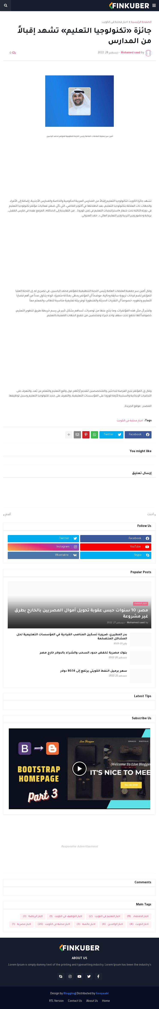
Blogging (69, 993)
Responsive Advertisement (79, 846)
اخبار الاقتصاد (137, 916)
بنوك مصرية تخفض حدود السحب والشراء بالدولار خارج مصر (83, 653)
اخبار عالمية (86, 924)
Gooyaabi (102, 993)
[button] (154, 5)
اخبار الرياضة (33, 916)
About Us (92, 1001)
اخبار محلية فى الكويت (115, 22)
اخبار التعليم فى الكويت (104, 916)
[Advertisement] (80, 169)
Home (106, 1001)
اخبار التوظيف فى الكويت (66, 916)
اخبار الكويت (139, 924)
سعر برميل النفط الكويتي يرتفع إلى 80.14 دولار (93, 671)
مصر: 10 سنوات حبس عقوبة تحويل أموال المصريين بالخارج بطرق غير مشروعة (81, 613)
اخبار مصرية (21, 924)
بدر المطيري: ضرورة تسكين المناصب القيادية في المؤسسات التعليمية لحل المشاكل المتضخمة (71, 637)
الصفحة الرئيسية (141, 22)
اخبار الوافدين (112, 924)
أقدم (8, 514)
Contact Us (75, 1001)
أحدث (150, 514)
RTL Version (56, 1001)
